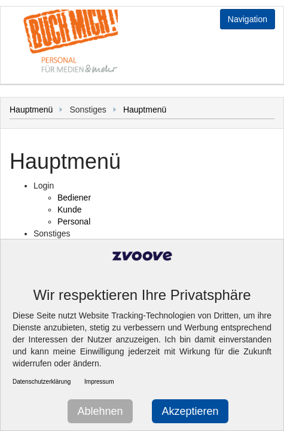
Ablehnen (100, 411)
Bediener (74, 197)
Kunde (69, 209)
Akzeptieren (189, 411)
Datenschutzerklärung (42, 381)
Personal (73, 221)
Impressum (99, 381)
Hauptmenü (31, 109)
